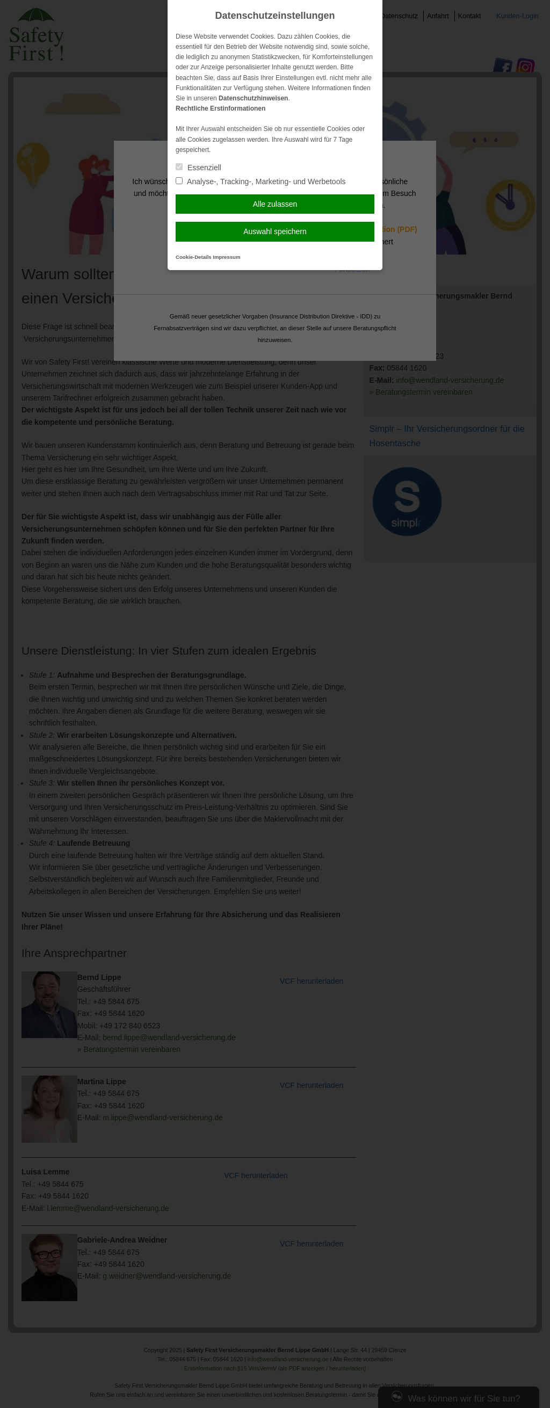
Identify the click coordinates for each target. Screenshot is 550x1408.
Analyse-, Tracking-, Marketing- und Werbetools (261, 181)
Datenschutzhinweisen (253, 98)
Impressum (226, 257)
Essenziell (198, 167)
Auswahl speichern (275, 231)
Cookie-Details (194, 257)
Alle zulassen (275, 204)
